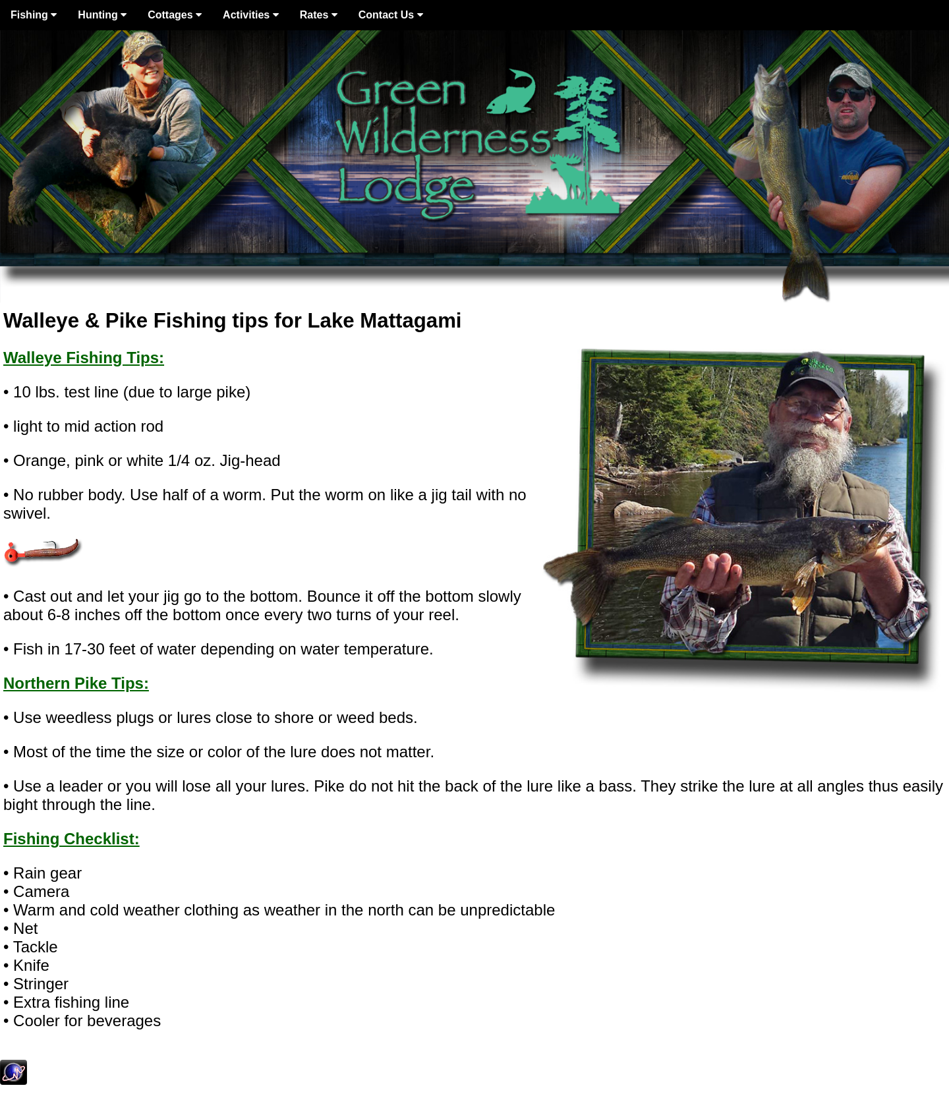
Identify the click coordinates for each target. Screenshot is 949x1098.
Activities (251, 14)
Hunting (102, 14)
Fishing (34, 14)
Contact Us (391, 14)
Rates (318, 14)
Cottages (175, 14)
